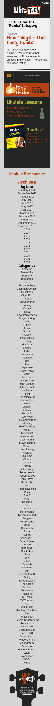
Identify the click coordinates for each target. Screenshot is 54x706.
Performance (27, 472)
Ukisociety (27, 616)
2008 (27, 262)
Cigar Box (27, 295)
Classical (27, 298)
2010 (27, 255)
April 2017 (27, 209)
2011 (27, 252)
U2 (27, 603)
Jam (26, 364)
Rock (27, 524)
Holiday (27, 341)
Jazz (27, 374)
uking (27, 613)
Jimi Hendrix (27, 380)
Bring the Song (27, 285)
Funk (27, 328)
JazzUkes (27, 377)
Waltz (27, 652)
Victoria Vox (27, 636)
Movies (27, 446)
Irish (26, 360)
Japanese (27, 367)
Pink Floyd (27, 479)
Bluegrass (27, 278)
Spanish (27, 564)
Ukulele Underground (27, 620)
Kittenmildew (27, 400)
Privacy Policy (26, 693)
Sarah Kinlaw (27, 541)
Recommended (27, 515)
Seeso (27, 544)
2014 (27, 242)
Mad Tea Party (27, 426)
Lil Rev (27, 410)
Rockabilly (27, 528)
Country (27, 305)
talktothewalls (27, 580)
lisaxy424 (27, 413)
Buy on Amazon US (37, 142)
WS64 (27, 659)
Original (26, 462)
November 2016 (27, 226)
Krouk (27, 403)
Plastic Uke (26, 482)
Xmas (27, 662)
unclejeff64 (27, 633)
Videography (27, 643)
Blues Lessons (16, 111)
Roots (27, 531)
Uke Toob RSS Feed (33, 75)
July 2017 (27, 199)
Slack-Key (27, 551)
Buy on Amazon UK (37, 139)
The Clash (27, 584)
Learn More (33, 133)
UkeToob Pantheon (27, 610)
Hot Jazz (27, 344)
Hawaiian (27, 334)
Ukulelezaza (27, 623)
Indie (27, 351)
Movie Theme (27, 442)
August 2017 (27, 196)
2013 (27, 245)
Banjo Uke (27, 272)
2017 (27, 232)
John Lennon (26, 383)
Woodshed (27, 656)
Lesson (27, 406)
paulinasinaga (27, 469)
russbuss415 (27, 538)
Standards (27, 567)
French (27, 324)
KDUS (27, 393)
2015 (27, 239)
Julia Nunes (27, 390)
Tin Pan (27, 587)
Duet (27, 311)
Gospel (27, 331)
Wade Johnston (27, 649)
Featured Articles (27, 315)
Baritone (27, 275)
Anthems (27, 269)
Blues (27, 282)
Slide (27, 554)
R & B (27, 495)
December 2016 (27, 222)
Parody (27, 465)
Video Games (27, 639)
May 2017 (27, 206)
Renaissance (26, 521)
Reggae (27, 518)
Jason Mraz (27, 370)
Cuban (27, 308)
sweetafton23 (27, 574)
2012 (27, 249)
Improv (27, 347)
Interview (27, 357)
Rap (27, 505)
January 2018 (27, 190)
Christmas (27, 292)
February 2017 (27, 216)
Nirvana (26, 452)
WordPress (31, 690)
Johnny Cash (27, 387)
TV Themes (27, 600)
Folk (26, 321)
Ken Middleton (27, 397)
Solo (27, 557)
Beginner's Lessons (19, 107)
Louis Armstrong (27, 420)
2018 (27, 229)
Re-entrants (27, 511)
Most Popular (27, 439)
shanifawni (27, 547)
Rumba (27, 534)
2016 (27, 236)
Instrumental (27, 354)
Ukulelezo (27, 626)
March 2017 (27, 213)
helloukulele (27, 338)
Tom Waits (27, 590)
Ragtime (27, 502)
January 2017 (27, 219)
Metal (27, 429)
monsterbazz (27, 436)
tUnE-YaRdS (27, 597)
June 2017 (27, 203)
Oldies (27, 459)
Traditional (27, 593)
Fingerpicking (27, 318)
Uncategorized (27, 629)
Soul (27, 561)
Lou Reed (27, 416)
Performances (27, 475)
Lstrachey (27, 423)
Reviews (31, 136)
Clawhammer (27, 301)
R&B (27, 498)
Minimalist (27, 433)
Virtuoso (27, 646)
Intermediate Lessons (20, 115)
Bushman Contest (27, 288)
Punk (27, 492)
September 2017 (27, 193)
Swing (27, 577)
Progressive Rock (27, 488)
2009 (27, 259)
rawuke (27, 508)
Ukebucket (27, 606)
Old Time (27, 456)
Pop (27, 485)
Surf (27, 570)
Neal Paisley (27, 449)
